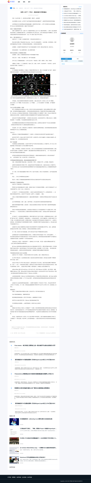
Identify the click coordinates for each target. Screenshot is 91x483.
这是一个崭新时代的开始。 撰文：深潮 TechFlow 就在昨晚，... (32, 449)
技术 (29, 1)
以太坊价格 (24, 477)
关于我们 (9, 477)
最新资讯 (21, 8)
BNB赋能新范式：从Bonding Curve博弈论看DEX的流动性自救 (50, 333)
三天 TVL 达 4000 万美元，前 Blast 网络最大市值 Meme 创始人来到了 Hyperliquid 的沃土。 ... (38, 430)
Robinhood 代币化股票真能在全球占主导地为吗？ (33, 457)
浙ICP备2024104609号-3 (77, 481)
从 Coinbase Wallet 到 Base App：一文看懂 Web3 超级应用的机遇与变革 (38, 448)
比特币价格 (19, 477)
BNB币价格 (29, 477)
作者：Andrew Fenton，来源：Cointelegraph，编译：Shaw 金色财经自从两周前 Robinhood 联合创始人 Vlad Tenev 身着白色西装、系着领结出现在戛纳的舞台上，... (38, 460)
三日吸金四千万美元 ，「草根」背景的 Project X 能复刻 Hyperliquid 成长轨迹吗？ (38, 428)
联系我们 (14, 477)
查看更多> (80, 6)
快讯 (24, 1)
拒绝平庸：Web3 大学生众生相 (19, 333)
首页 (19, 1)
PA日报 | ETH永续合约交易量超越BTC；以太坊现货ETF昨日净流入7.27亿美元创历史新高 (38, 438)
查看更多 (63, 63)
